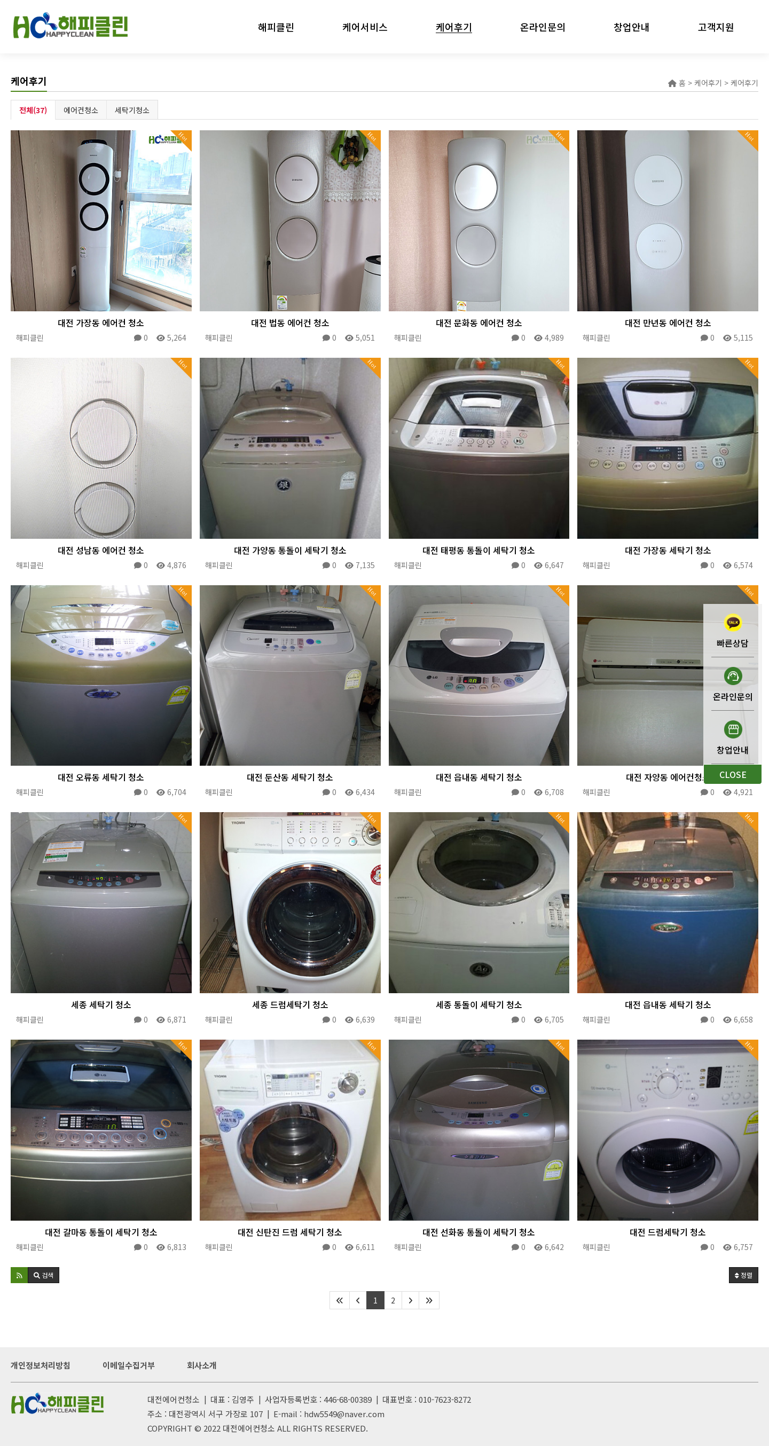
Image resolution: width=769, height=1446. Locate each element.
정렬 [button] (743, 1274)
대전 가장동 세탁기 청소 (668, 550)
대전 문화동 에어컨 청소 (479, 322)
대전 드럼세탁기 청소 (668, 1231)
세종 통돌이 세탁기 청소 (479, 1004)
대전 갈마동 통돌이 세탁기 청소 (101, 1231)
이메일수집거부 (129, 1365)
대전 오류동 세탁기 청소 (101, 777)
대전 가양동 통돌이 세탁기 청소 (290, 550)
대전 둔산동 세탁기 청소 (290, 777)
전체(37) (33, 110)
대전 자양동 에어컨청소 (668, 777)
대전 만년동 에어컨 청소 (668, 322)
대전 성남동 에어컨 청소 (101, 550)
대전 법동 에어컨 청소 (290, 322)
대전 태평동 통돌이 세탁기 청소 (478, 550)
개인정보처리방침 (40, 1365)
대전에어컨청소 (249, 1428)
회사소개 (202, 1365)
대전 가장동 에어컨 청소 (101, 322)
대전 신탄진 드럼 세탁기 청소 (290, 1231)
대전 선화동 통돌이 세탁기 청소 (478, 1231)
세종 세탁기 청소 (101, 1004)
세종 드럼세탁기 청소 (290, 1004)
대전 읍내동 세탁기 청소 (479, 777)
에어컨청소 (81, 110)
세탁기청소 (132, 110)
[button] (19, 1275)
